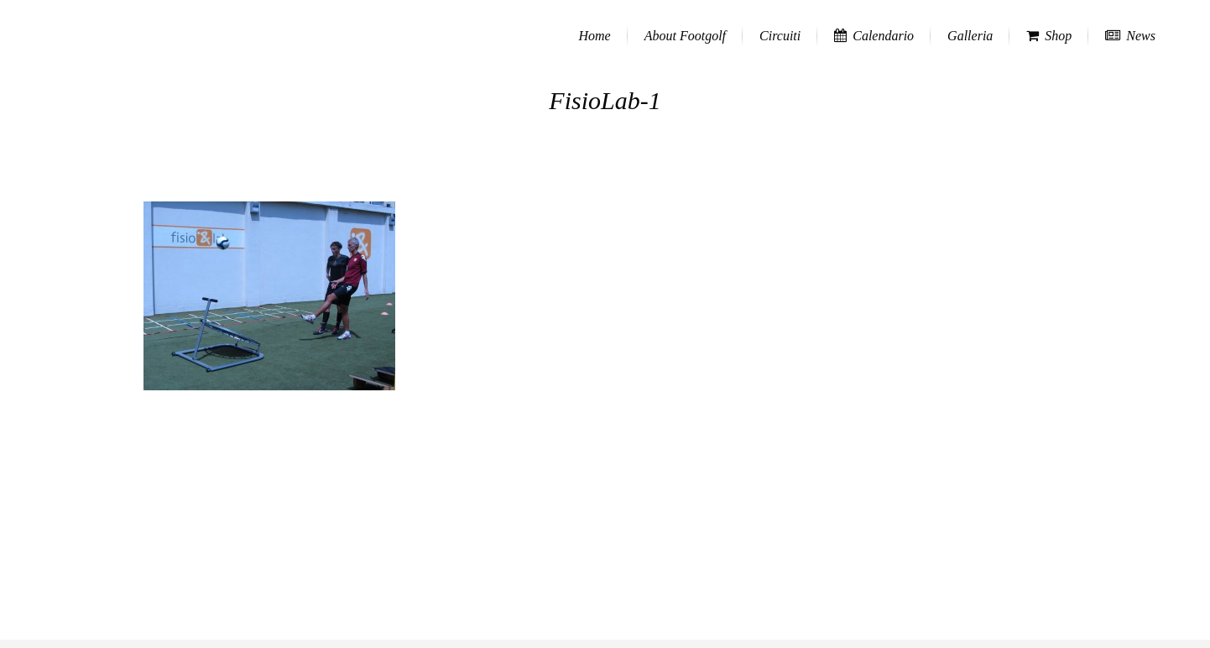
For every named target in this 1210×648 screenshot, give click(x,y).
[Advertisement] (605, 522)
